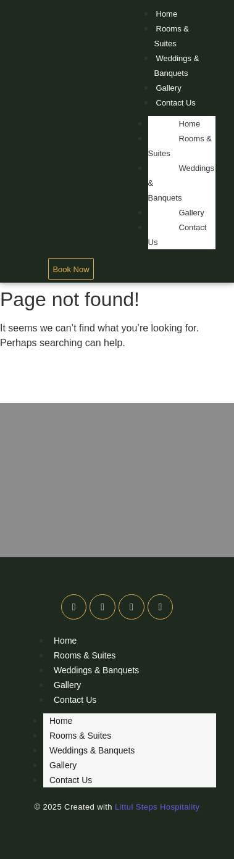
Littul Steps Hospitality (157, 806)
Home (167, 14)
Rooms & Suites (171, 36)
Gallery (169, 88)
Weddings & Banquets (176, 66)
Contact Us (176, 102)
